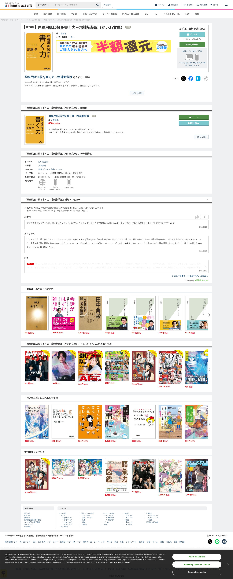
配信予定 (27, 515)
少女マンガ (68, 522)
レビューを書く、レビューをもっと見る (190, 276)
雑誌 (83, 522)
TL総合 (127, 520)
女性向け (111, 520)
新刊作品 (27, 513)
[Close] (228, 565)
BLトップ (77, 542)
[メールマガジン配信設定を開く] (224, 541)
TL (156, 14)
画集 (105, 524)
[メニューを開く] (226, 4)
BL (146, 14)
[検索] (98, 5)
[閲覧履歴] (202, 5)
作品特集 (27, 526)
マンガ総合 (62, 513)
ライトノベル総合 (109, 513)
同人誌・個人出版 (130, 14)
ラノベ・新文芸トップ (62, 542)
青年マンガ (68, 520)
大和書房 (42, 165)
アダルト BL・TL (171, 14)
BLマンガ (129, 515)
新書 (83, 520)
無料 (197, 14)
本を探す (107, 5)
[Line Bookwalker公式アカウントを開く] (217, 541)
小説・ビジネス (89, 14)
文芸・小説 (86, 515)
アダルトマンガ (153, 515)
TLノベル (129, 524)
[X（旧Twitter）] (183, 78)
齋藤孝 (63, 33)
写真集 (84, 524)
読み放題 (48, 14)
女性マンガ (68, 524)
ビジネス (47, 169)
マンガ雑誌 (64, 526)
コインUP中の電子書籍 (32, 522)
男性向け (111, 517)
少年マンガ (68, 517)
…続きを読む (137, 93)
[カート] (214, 5)
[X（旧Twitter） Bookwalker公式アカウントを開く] (210, 541)
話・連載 (61, 14)
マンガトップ (25, 542)
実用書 (141, 542)
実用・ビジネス (87, 517)
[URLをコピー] (205, 78)
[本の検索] (44, 5)
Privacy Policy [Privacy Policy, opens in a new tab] (124, 563)
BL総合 (127, 513)
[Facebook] (191, 78)
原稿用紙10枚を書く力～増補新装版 (48, 77)
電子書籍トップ (11, 542)
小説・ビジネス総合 (87, 513)
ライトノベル (108, 515)
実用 (40, 169)
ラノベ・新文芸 (109, 14)
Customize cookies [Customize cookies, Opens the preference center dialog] (197, 573)
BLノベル (129, 517)
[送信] (98, 5)
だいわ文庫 (43, 162)
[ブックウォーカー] (18, 4)
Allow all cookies (197, 557)
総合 (36, 14)
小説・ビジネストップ (42, 542)
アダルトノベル (153, 517)
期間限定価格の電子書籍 (32, 520)
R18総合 (149, 513)
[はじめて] (188, 5)
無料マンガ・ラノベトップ (93, 542)
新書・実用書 (179, 542)
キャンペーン (28, 524)
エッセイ (59, 169)
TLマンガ (129, 522)
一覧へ (71, 37)
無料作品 (27, 517)
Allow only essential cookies (197, 565)
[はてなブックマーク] (198, 78)
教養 (53, 169)
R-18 (187, 14)
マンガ (74, 14)
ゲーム (106, 522)
